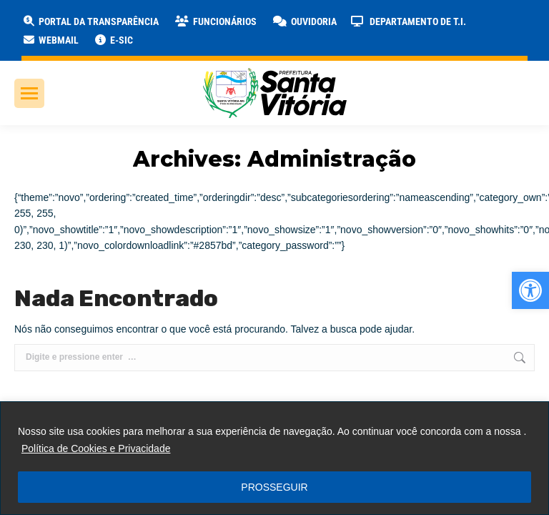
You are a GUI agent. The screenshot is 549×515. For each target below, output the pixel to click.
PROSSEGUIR (274, 487)
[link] (530, 290)
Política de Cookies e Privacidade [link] (96, 448)
